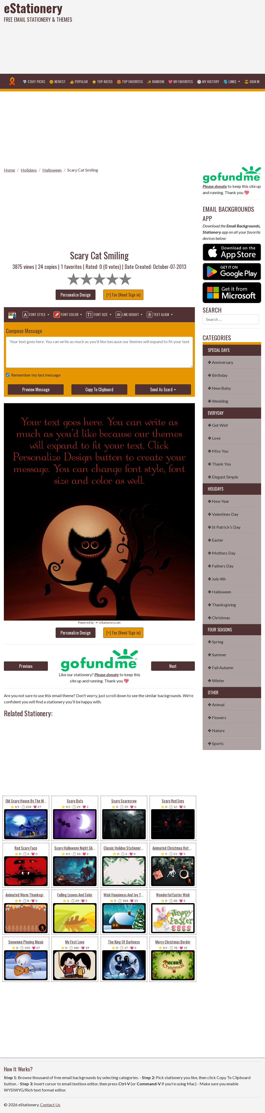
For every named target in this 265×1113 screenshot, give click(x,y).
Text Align (158, 315)
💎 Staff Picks (34, 81)
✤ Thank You (219, 463)
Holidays (29, 169)
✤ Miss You (218, 450)
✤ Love (214, 438)
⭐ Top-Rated (102, 81)
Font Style (34, 315)
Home (9, 169)
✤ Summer (217, 654)
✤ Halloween (219, 591)
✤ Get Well (218, 425)
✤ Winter (216, 680)
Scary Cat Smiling (82, 169)
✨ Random (155, 81)
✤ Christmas (219, 617)
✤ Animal (216, 704)
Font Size (97, 315)
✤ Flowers (217, 717)
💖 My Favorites (180, 81)
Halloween (52, 169)
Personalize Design (76, 295)
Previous (26, 666)
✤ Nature (216, 730)
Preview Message (35, 389)
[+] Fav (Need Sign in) (123, 295)
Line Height (128, 315)
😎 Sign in (251, 81)
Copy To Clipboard (99, 389)
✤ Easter (215, 539)
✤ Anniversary (220, 362)
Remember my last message (35, 374)
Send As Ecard (161, 389)
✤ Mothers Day (221, 552)
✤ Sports (216, 743)
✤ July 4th (217, 578)
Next (172, 666)
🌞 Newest (57, 81)
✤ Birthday (217, 375)
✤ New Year (218, 501)
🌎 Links (230, 81)
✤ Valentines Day (223, 514)
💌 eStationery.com (108, 622)
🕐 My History (208, 81)
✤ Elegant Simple (223, 476)
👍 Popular (79, 81)
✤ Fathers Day (220, 565)
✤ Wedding (218, 401)
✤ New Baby (219, 388)
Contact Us (50, 1104)
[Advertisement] (178, 36)
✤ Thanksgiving (222, 604)
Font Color (66, 315)
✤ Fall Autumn (220, 667)
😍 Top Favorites (130, 81)
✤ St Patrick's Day (224, 527)
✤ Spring (215, 641)
